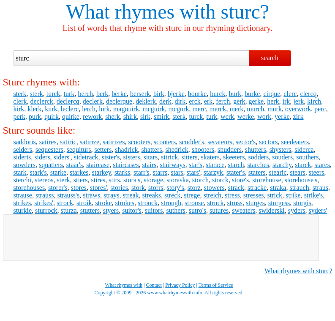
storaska (177, 180)
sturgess (279, 202)
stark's (38, 172)
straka (278, 187)
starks (122, 172)
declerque (119, 101)
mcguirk (153, 108)
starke (58, 172)
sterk (20, 93)
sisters (131, 157)
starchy (281, 164)
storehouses (29, 187)
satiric (68, 141)
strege (192, 195)
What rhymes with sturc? (298, 270)
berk (102, 93)
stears (297, 172)
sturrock (46, 210)
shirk (130, 116)
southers (307, 157)
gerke (256, 101)
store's (240, 180)
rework (92, 116)
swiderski (271, 210)
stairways (172, 164)
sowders (24, 164)
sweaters (243, 210)
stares (322, 164)
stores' (98, 187)
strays (111, 195)
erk (208, 101)
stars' (193, 172)
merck (217, 108)
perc (320, 108)
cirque (271, 93)
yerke (282, 116)
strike (293, 195)
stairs (149, 164)
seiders (23, 149)
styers (111, 210)
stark (20, 172)
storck (220, 180)
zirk (298, 116)
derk (165, 101)
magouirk (126, 108)
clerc (290, 93)
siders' (62, 157)
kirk (19, 108)
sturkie (23, 210)
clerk (20, 101)
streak (131, 195)
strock (65, 202)
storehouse (266, 180)
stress (232, 195)
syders (296, 210)
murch (255, 108)
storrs (155, 187)
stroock (148, 202)
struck (215, 202)
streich (212, 195)
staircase (97, 164)
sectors (268, 141)
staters (257, 172)
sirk (145, 116)
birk (158, 93)
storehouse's (301, 180)
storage (153, 180)
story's (175, 187)
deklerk (146, 101)
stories (119, 187)
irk (286, 101)
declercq (68, 101)
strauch (299, 187)
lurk (104, 108)
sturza (68, 210)
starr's (141, 172)
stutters (90, 210)
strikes (22, 202)
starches (259, 164)
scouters (165, 141)
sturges (255, 202)
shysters (280, 149)
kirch (314, 101)
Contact (154, 285)
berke (119, 93)
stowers (214, 187)
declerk (93, 101)
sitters (189, 157)
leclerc (69, 108)
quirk (51, 116)
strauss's (68, 195)
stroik (84, 202)
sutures (219, 210)
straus (320, 187)
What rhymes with (141, 11)
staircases (126, 164)
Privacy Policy (180, 285)
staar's (74, 164)
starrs (160, 172)
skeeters (234, 157)
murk (274, 108)
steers (316, 172)
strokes (124, 202)
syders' (318, 210)
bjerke (176, 93)
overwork (298, 108)
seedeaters (295, 141)
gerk (239, 101)
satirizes (114, 141)
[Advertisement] (161, 238)
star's (195, 164)
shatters (152, 149)
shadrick (126, 149)
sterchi (23, 180)
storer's (58, 187)
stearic (278, 172)
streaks (151, 195)
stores (79, 187)
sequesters (49, 149)
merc (199, 108)
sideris (22, 157)
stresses (253, 195)
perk (19, 116)
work (264, 116)
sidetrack (86, 157)
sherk (112, 116)
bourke (197, 93)
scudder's (191, 141)
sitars (150, 157)
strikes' (43, 202)
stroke (103, 202)
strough (171, 202)
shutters (255, 149)
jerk (298, 101)
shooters (203, 149)
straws (91, 195)
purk (35, 116)
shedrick (176, 149)
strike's (313, 195)
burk (235, 93)
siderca (303, 149)
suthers (175, 210)
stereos (44, 180)
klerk (34, 108)
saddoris (25, 141)
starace (215, 164)
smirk (161, 116)
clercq (308, 93)
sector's (246, 141)
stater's (235, 172)
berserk (140, 93)
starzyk (213, 172)
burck (217, 93)
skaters (210, 157)
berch (85, 93)
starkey (101, 172)
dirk (180, 101)
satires (48, 141)
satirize (89, 141)
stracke (257, 187)
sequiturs (79, 149)
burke (252, 93)
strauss (44, 195)
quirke (70, 116)
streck (172, 195)
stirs (114, 180)
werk (227, 116)
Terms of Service (216, 285)
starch (236, 164)
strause (23, 195)
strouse (194, 202)
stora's (131, 180)
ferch (223, 101)
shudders (230, 149)
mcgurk (179, 108)
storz (194, 187)
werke (245, 116)
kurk (51, 108)
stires (98, 180)
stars (177, 172)
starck (303, 164)
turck (53, 93)
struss (234, 202)
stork (138, 187)
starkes (79, 172)
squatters (51, 164)
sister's (111, 157)
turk (69, 93)
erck (195, 101)
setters (103, 149)
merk (236, 108)
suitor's (132, 210)
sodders (258, 157)
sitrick (169, 157)
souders (282, 157)
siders (42, 157)
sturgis (302, 202)
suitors (154, 210)
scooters (139, 141)
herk (273, 101)
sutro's (197, 210)
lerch (88, 108)
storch (200, 180)
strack (236, 187)
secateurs (219, 141)
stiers (81, 180)
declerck (41, 101)
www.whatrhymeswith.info (174, 293)
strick (275, 195)
